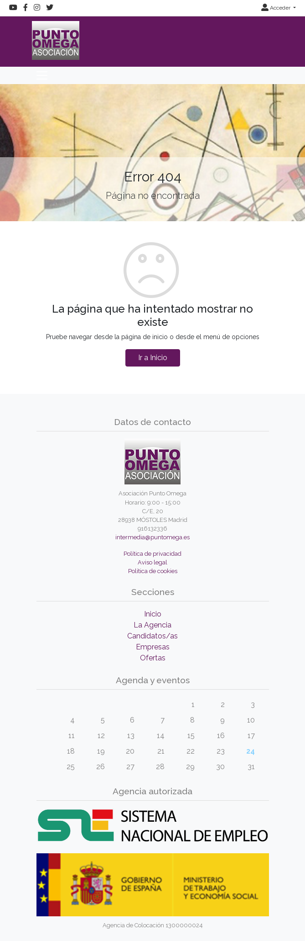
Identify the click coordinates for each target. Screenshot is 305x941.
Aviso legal (152, 562)
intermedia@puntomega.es (152, 537)
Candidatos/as (152, 636)
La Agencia (152, 625)
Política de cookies (152, 571)
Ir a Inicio (152, 357)
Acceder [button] (276, 8)
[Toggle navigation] (42, 75)
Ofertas (152, 658)
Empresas (153, 647)
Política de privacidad (152, 553)
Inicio (152, 614)
